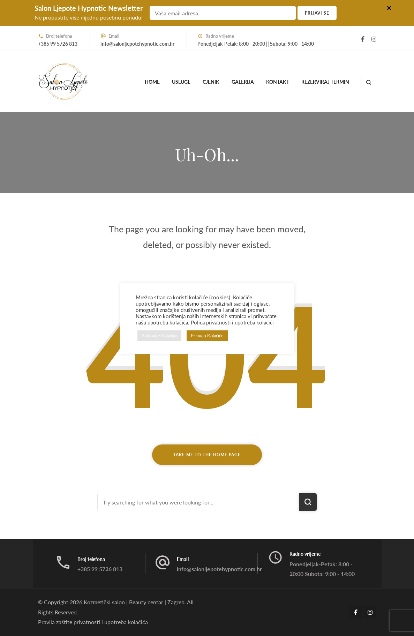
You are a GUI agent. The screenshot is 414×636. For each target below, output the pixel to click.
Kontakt (277, 82)
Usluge (181, 82)
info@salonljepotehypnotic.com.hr (137, 44)
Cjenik (211, 82)
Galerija (243, 82)
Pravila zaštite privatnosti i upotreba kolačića (93, 622)
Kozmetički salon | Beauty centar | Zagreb (134, 602)
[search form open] (368, 82)
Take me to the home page (207, 454)
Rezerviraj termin (325, 82)
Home (152, 82)
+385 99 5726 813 (57, 44)
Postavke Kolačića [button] (159, 335)
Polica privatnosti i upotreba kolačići (232, 323)
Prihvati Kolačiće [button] (207, 335)
